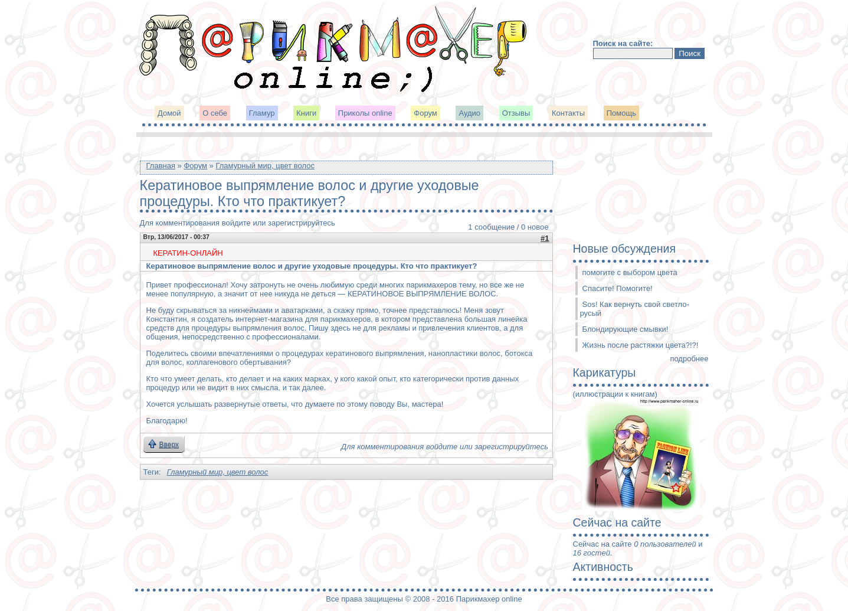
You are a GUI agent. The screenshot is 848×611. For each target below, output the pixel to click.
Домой (169, 113)
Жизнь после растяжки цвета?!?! (640, 345)
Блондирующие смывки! (625, 329)
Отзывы (516, 113)
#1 (545, 238)
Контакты (568, 113)
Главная (160, 165)
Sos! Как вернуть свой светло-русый (634, 309)
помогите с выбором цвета (629, 272)
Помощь (621, 113)
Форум (425, 113)
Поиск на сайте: (623, 43)
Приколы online (365, 113)
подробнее (689, 358)
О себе (214, 113)
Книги (306, 113)
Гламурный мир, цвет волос (265, 165)
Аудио (469, 113)
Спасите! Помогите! (617, 288)
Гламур (262, 113)
